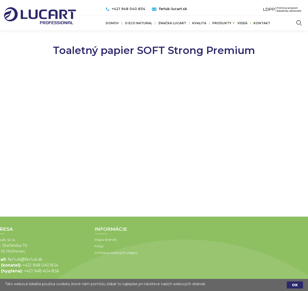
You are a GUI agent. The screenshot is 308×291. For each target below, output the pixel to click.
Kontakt (262, 23)
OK (295, 285)
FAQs (64, 246)
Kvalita (199, 23)
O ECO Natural (138, 23)
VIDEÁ (242, 23)
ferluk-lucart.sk (173, 9)
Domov (112, 23)
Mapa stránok (71, 240)
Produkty (221, 23)
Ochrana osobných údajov (81, 253)
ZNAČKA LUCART (172, 23)
